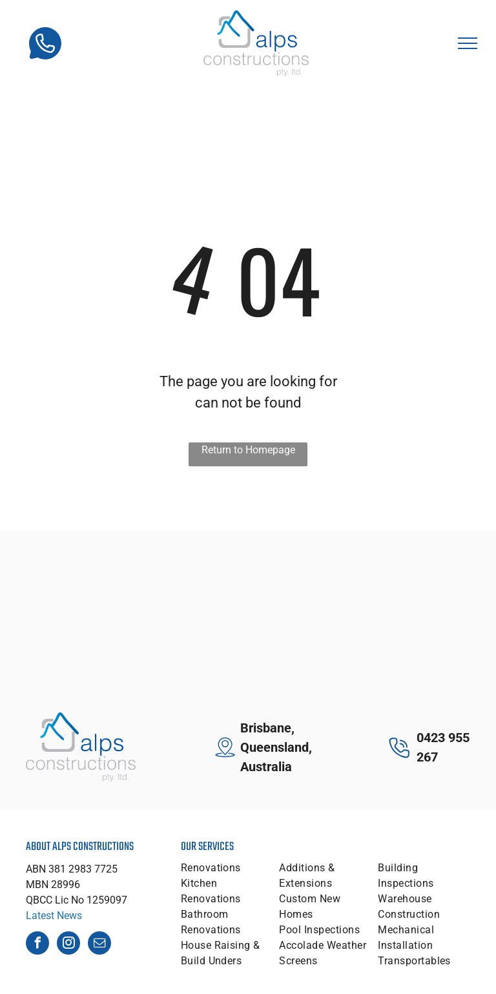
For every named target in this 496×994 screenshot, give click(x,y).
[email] (99, 944)
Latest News (54, 915)
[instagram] (68, 944)
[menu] (467, 43)
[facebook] (37, 944)
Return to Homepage (248, 450)
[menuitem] (227, 868)
